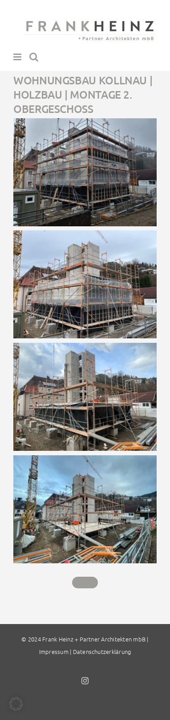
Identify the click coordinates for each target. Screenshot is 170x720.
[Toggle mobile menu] (18, 57)
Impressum (54, 651)
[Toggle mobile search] (33, 57)
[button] (16, 704)
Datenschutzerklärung (102, 651)
